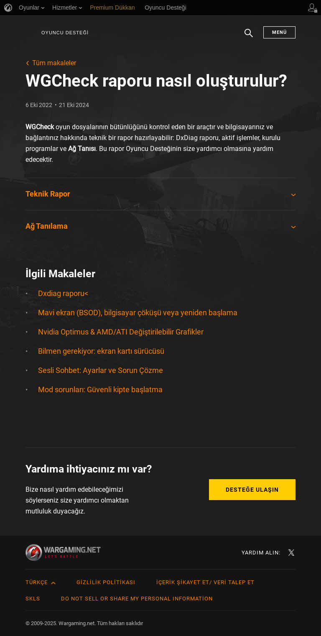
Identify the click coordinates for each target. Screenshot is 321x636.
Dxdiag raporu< (63, 293)
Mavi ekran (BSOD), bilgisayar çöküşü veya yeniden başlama (137, 312)
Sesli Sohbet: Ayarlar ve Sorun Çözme (100, 370)
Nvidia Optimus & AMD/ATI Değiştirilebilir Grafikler (121, 331)
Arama (248, 37)
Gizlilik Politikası (105, 582)
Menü (279, 32)
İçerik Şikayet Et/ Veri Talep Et (205, 582)
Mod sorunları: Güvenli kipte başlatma (100, 389)
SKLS (32, 598)
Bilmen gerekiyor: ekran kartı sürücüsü (101, 351)
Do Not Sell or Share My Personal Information (137, 598)
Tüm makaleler (54, 63)
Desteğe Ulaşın (252, 489)
